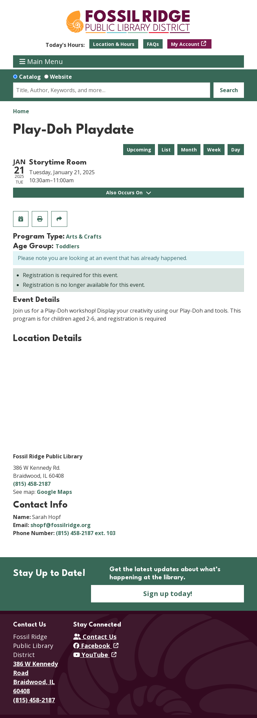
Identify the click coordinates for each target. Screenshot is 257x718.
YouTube (91, 655)
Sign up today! (167, 593)
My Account (185, 44)
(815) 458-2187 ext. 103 (85, 533)
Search (229, 90)
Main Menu (41, 61)
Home (21, 111)
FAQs (153, 44)
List (166, 149)
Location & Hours (114, 44)
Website (61, 76)
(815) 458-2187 (32, 483)
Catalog (30, 76)
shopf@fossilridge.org (60, 525)
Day (235, 149)
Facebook (92, 646)
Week (214, 149)
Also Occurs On (128, 192)
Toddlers (67, 246)
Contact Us (94, 637)
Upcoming (139, 149)
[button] (65, 45)
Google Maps (54, 492)
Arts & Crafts (83, 236)
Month (189, 149)
